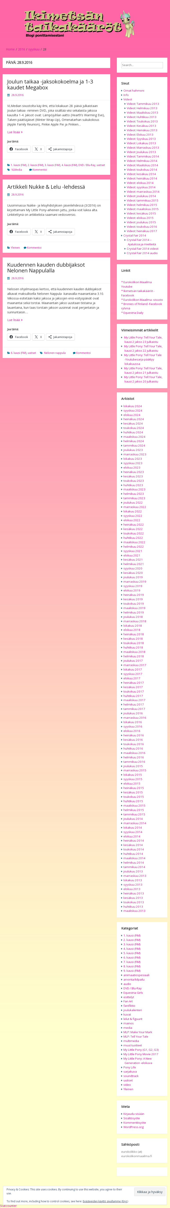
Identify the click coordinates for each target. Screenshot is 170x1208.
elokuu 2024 (131, 415)
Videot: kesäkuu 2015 (141, 213)
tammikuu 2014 (134, 867)
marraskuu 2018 (134, 621)
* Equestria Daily (132, 313)
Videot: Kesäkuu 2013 (141, 126)
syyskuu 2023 (132, 463)
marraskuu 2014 (134, 823)
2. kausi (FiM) (35, 165)
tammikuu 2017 (134, 709)
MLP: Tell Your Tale (135, 1036)
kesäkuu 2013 (133, 898)
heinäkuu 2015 (133, 788)
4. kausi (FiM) (69, 165)
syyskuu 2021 (132, 551)
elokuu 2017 (131, 678)
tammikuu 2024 (134, 445)
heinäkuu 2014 (133, 840)
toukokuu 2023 (133, 481)
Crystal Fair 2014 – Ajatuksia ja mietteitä (141, 242)
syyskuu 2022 (132, 516)
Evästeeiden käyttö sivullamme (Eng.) (105, 1201)
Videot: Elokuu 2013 (140, 135)
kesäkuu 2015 (133, 792)
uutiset (101, 165)
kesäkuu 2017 (133, 687)
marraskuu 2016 (134, 718)
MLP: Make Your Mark (137, 1032)
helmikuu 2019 (133, 612)
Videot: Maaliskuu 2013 (142, 113)
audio (127, 984)
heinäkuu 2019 (133, 595)
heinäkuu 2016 (133, 735)
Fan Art (128, 1001)
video (127, 1085)
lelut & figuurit (132, 1019)
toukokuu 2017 (133, 691)
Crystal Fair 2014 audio (142, 253)
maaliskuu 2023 (134, 489)
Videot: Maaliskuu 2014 (142, 165)
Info (126, 95)
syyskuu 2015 (132, 779)
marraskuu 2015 (134, 770)
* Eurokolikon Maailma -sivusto (142, 300)
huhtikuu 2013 (133, 907)
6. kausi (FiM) (18, 353)
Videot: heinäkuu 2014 (142, 178)
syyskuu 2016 (132, 726)
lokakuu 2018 (132, 626)
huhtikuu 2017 (133, 696)
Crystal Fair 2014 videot (142, 249)
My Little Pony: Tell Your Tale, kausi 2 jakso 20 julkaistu (143, 379)
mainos (128, 1023)
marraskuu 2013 (134, 876)
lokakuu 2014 (132, 827)
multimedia (131, 1041)
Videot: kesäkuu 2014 (141, 174)
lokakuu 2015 (132, 775)
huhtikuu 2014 (133, 854)
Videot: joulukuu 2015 (141, 222)
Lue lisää (24, 132)
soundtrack (131, 1076)
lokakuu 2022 (132, 511)
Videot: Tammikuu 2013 (143, 104)
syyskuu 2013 (132, 885)
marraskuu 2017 (134, 665)
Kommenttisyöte (134, 1123)
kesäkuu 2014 (133, 845)
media (127, 1028)
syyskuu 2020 (132, 568)
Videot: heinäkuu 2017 (142, 231)
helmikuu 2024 (133, 441)
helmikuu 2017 (133, 704)
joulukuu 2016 (133, 713)
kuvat (127, 1014)
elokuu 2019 (131, 590)
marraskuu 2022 (134, 507)
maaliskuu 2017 (134, 700)
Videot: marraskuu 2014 (143, 192)
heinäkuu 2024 (133, 419)
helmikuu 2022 (133, 547)
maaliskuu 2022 (134, 542)
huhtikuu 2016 (133, 748)
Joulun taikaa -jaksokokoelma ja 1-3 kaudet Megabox (50, 84)
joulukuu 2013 (133, 871)
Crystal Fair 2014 (134, 235)
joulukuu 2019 (133, 577)
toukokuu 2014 (133, 849)
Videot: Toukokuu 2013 (142, 121)
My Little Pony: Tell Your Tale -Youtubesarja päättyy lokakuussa (143, 359)
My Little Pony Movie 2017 (140, 1054)
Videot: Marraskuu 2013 (143, 148)
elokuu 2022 (131, 520)
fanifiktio (129, 1006)
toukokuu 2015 (133, 797)
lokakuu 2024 (132, 406)
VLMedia (16, 170)
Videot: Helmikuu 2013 (142, 108)
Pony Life (129, 1067)
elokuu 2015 (131, 783)
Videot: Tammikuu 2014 (143, 156)
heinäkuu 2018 (133, 634)
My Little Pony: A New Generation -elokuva (137, 1061)
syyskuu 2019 (132, 586)
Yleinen (15, 247)
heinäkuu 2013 (133, 893)
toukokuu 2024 (133, 428)
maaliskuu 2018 (134, 652)
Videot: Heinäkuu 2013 (142, 130)
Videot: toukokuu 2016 (142, 227)
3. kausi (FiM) (52, 165)
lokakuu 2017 (132, 669)
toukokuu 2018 (133, 643)
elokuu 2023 (131, 467)
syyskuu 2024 (132, 410)
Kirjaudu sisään (133, 1114)
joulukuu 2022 (133, 502)
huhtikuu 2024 (133, 432)
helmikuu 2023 (133, 494)
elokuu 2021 (131, 555)
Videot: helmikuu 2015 (142, 205)
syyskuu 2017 (132, 674)
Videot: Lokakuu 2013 (141, 143)
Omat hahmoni (133, 90)
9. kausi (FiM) (132, 971)
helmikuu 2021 (133, 564)
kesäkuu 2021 (133, 560)
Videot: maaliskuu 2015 (143, 209)
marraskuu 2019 (134, 582)
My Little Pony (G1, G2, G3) (141, 1050)
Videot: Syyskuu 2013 (141, 139)
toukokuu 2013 (133, 902)
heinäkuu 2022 (133, 524)
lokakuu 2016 (132, 722)
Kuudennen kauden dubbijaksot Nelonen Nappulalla (46, 267)
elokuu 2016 (131, 731)
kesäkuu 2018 (133, 639)
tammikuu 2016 (134, 762)
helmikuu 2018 (133, 656)
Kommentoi (40, 170)
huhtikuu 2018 (133, 647)
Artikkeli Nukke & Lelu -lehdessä (46, 186)
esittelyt (128, 997)
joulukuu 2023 (133, 450)
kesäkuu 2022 (133, 529)
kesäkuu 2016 (133, 740)
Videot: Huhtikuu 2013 (141, 117)
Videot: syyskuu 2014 (141, 187)
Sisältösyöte (131, 1118)
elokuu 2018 (131, 630)
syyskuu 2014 (132, 832)
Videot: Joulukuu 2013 (141, 152)
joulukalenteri (132, 1010)
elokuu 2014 (131, 836)
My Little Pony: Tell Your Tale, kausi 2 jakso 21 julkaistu (143, 370)
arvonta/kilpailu (134, 979)
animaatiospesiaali (136, 975)
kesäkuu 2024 (133, 423)
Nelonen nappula (55, 353)
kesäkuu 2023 (133, 476)
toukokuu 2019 (133, 604)
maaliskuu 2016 (134, 753)
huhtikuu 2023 (133, 485)
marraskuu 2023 (134, 454)
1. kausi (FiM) (18, 165)
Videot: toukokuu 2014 (142, 170)
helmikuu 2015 (133, 810)
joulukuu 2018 (133, 617)
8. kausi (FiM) (132, 966)
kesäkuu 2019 (133, 599)
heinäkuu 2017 (133, 683)
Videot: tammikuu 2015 (142, 200)
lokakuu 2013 (132, 880)
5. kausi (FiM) (132, 953)
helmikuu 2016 (133, 757)
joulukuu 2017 (133, 661)
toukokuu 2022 (133, 533)
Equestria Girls (133, 993)
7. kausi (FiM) (132, 962)
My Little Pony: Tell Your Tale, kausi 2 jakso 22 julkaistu (143, 348)
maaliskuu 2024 (134, 437)
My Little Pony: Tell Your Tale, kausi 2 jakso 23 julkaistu (143, 339)
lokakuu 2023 (132, 459)
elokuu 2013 (131, 889)
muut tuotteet (132, 1045)
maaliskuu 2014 (134, 858)
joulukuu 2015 (133, 766)
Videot (127, 99)
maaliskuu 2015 (134, 805)
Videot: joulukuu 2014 (141, 196)
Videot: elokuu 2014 (140, 183)
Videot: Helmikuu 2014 (142, 161)
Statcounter (8, 1206)
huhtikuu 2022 (133, 538)
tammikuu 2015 (134, 814)
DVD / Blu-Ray (86, 165)
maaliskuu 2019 (134, 608)
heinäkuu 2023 (133, 472)
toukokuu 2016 (133, 744)
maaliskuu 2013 (134, 911)
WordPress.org (133, 1127)
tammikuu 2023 (134, 498)
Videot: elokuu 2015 (140, 218)
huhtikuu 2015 (133, 801)
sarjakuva (130, 1071)
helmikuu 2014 (133, 862)
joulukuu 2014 (133, 819)
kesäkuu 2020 (133, 573)
